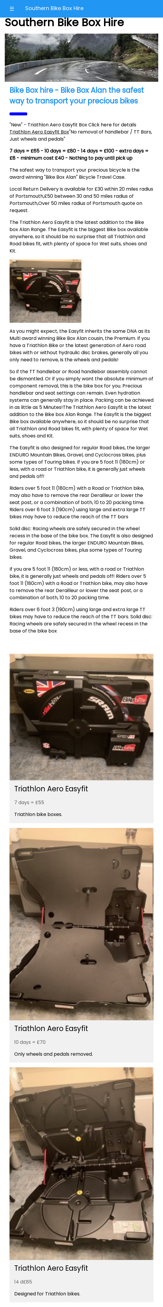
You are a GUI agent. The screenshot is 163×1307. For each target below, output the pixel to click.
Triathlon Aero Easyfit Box (39, 131)
